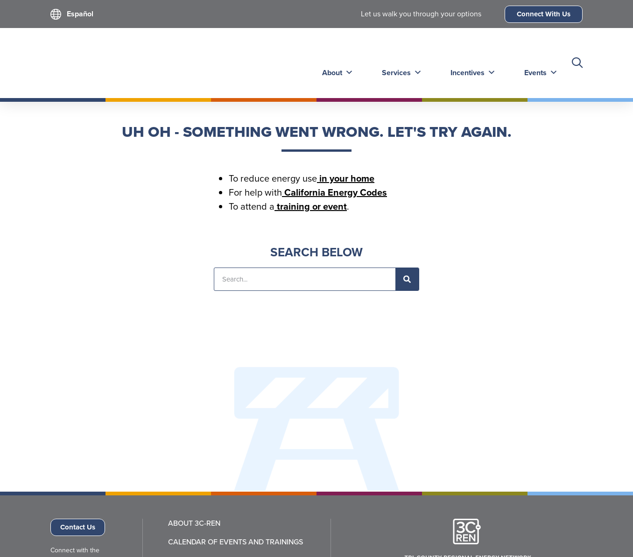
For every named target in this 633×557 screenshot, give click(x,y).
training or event (310, 206)
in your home (345, 178)
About (336, 62)
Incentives (469, 62)
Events (536, 62)
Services (399, 62)
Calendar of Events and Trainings (235, 542)
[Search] (407, 279)
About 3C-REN (194, 523)
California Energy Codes (334, 192)
